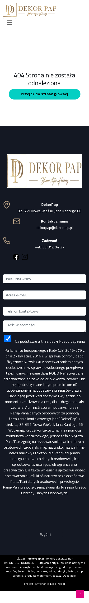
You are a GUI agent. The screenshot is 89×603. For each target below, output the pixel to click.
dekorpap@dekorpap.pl (55, 227)
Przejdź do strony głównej (44, 94)
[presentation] (45, 508)
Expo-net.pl (57, 583)
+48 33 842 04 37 (49, 247)
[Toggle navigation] (9, 22)
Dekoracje (69, 575)
